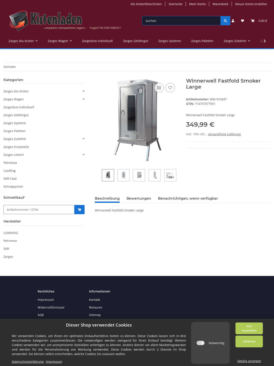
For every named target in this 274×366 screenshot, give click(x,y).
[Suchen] (181, 20)
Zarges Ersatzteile (16, 147)
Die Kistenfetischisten (146, 4)
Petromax (10, 163)
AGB (41, 315)
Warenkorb (220, 4)
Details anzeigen (249, 361)
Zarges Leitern (13, 155)
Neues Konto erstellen (251, 4)
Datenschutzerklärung (28, 362)
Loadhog (9, 171)
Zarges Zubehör (14, 139)
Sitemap (95, 315)
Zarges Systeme (14, 123)
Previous (98, 176)
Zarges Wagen (13, 99)
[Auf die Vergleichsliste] (159, 87)
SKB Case (10, 178)
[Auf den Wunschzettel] (170, 87)
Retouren (95, 307)
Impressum (46, 300)
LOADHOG (10, 233)
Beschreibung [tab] (107, 198)
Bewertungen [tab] (139, 198)
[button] (233, 20)
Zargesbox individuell (18, 107)
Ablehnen (249, 341)
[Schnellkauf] (38, 209)
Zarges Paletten (14, 131)
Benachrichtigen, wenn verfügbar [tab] (188, 198)
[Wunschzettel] (242, 20)
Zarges (8, 257)
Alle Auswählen (249, 328)
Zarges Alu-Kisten (16, 91)
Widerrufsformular (51, 307)
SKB (6, 249)
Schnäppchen (13, 186)
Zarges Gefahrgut (15, 115)
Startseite (175, 4)
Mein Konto (197, 4)
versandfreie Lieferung (224, 134)
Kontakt (94, 300)
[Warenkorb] (259, 20)
